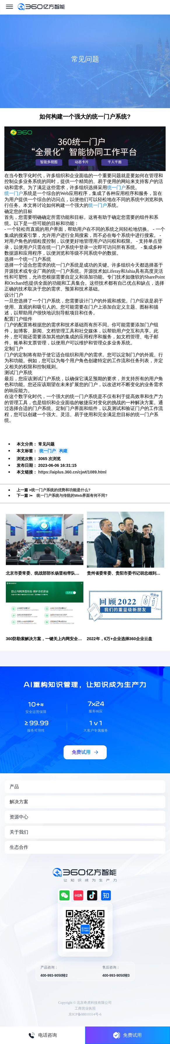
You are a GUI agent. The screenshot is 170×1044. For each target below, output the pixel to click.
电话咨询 (42, 1035)
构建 (63, 450)
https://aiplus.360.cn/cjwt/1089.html (72, 472)
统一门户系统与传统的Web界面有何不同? (71, 495)
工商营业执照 (85, 1008)
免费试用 (127, 1035)
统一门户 (116, 187)
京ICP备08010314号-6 (85, 1014)
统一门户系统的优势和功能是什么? (60, 490)
